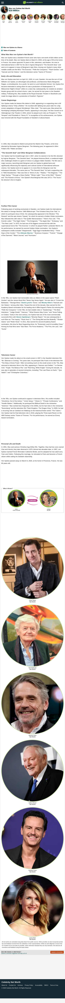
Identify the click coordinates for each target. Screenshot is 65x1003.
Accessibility (38, 985)
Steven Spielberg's (23, 317)
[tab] (32, 48)
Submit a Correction (57, 952)
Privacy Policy (29, 985)
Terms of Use (54, 985)
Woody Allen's (47, 303)
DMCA (46, 985)
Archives (20, 985)
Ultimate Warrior (26, 233)
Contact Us (12, 985)
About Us (4, 985)
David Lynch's (26, 303)
